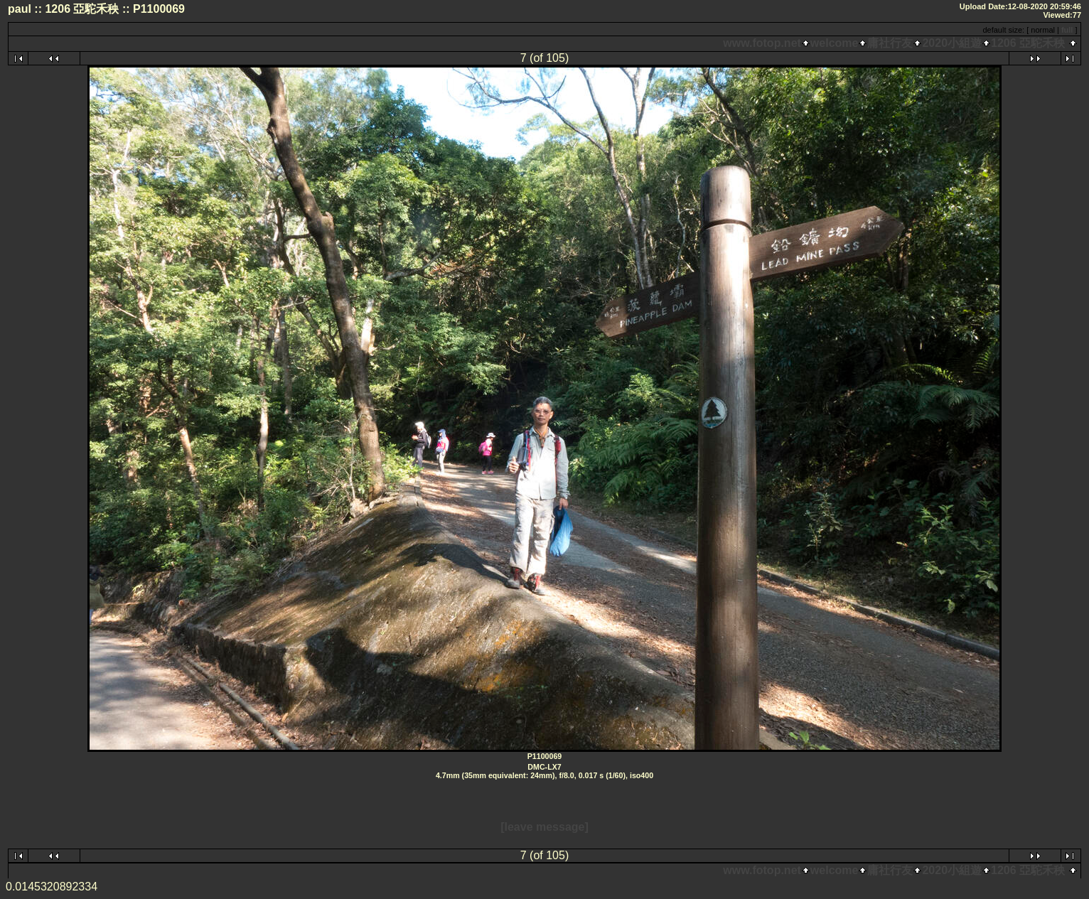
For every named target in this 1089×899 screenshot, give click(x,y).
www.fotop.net (762, 43)
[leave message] (544, 827)
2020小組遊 (952, 43)
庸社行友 (890, 43)
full (1067, 30)
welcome (834, 43)
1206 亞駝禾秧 (1028, 43)
